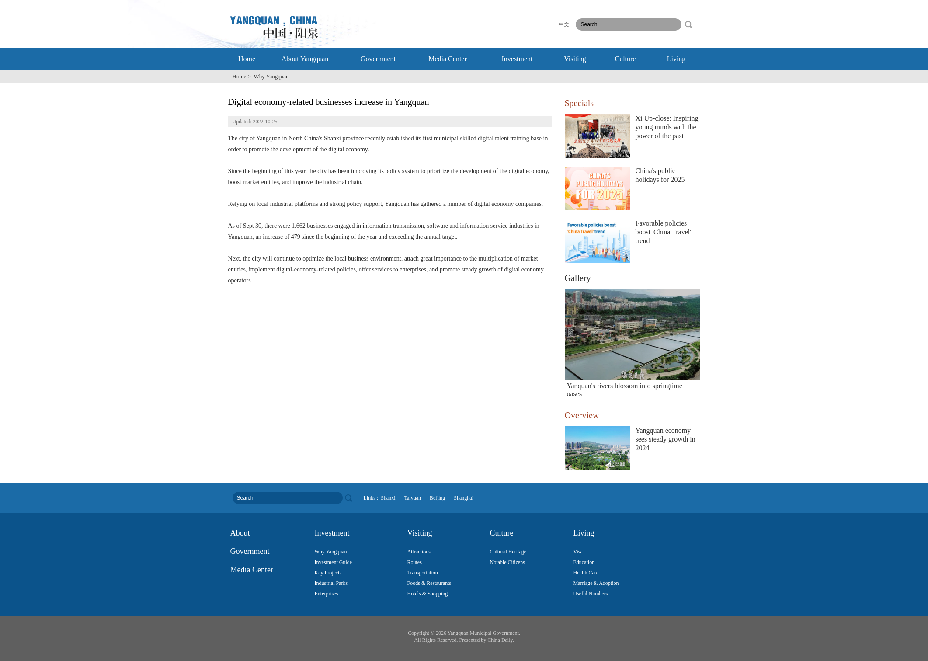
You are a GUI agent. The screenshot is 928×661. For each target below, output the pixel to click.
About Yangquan (305, 59)
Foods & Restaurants (429, 583)
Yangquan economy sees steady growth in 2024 (665, 439)
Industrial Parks (331, 583)
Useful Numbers (590, 594)
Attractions (419, 552)
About (240, 533)
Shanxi (388, 498)
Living (676, 59)
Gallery (578, 278)
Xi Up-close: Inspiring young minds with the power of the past (667, 127)
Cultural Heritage (508, 552)
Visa (578, 552)
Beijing (437, 498)
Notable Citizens (507, 562)
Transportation (422, 573)
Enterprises (326, 594)
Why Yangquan (331, 552)
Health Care (586, 573)
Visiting (575, 59)
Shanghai (463, 498)
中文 (564, 24)
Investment (516, 59)
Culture (625, 59)
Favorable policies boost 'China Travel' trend (664, 231)
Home (246, 59)
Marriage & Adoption (596, 583)
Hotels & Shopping (427, 594)
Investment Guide (333, 562)
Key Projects (328, 573)
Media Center (447, 59)
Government (378, 59)
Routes (414, 562)
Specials (579, 103)
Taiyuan (412, 498)
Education (584, 562)
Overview (582, 415)
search (688, 24)
